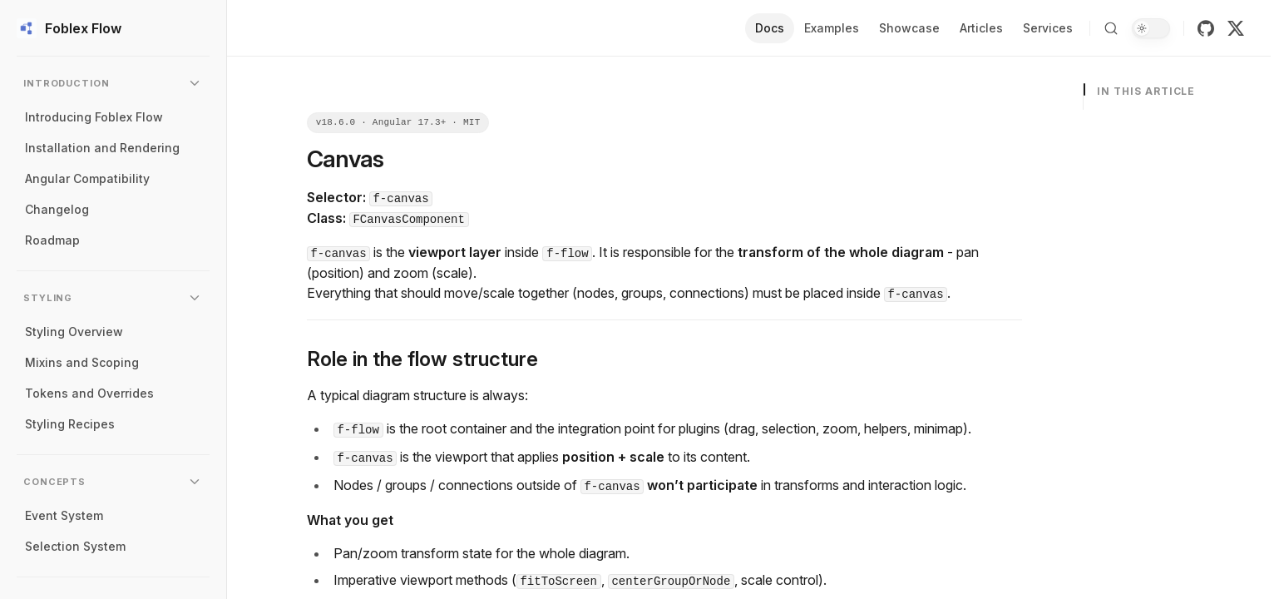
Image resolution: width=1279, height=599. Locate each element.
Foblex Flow (69, 28)
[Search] (1111, 28)
